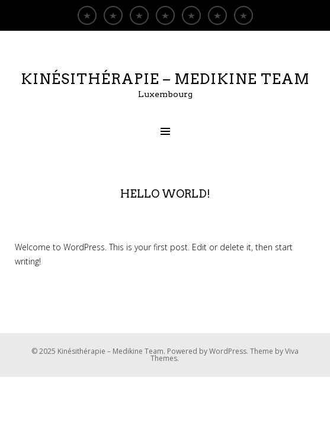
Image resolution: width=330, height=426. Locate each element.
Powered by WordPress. (208, 351)
